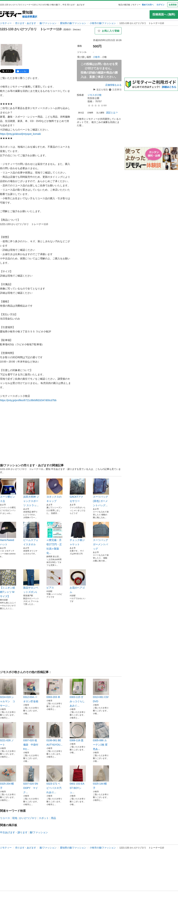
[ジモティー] (10, 14)
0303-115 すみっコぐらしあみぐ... (78, 693)
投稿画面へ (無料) (163, 14)
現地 (14, 818)
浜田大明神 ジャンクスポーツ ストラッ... (31, 492)
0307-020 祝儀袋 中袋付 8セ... (31, 736)
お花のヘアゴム (78, 581)
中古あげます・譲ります (14, 832)
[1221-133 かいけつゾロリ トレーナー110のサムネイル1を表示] (11, 54)
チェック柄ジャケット (78, 534)
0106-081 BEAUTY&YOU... (54, 734)
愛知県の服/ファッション (73, 23)
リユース (5, 818)
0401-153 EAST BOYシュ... (78, 779)
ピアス (54, 579)
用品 (53, 818)
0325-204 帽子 (8, 777)
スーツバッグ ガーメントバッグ (101, 536)
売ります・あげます (25, 23)
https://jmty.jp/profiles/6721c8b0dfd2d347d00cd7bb (28, 400)
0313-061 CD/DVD (101, 691)
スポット (44, 818)
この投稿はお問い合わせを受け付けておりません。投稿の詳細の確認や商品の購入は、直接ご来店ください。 (99, 70)
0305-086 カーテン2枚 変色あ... (101, 736)
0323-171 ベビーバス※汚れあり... (54, 779)
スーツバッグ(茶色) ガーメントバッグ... (101, 492)
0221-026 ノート (8, 734)
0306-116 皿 (78, 732)
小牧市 (96, 57)
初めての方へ (148, 5)
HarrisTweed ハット (8, 534)
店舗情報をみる (113, 85)
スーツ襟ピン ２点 (8, 490)
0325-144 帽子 (101, 777)
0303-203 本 (54, 688)
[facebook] (22, 71)
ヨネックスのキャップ (54, 490)
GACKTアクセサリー (78, 490)
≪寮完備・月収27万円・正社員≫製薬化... (54, 538)
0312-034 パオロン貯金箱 (31, 691)
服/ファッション (47, 23)
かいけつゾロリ (28, 818)
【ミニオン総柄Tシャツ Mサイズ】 (8, 583)
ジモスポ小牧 (95, 95)
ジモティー (6, 23)
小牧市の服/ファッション (103, 23)
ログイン (160, 5)
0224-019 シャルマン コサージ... (8, 693)
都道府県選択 (29, 16)
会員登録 (173, 5)
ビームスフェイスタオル (31, 534)
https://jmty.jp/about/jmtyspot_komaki (20, 133)
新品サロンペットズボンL (31, 581)
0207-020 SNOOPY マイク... (31, 779)
